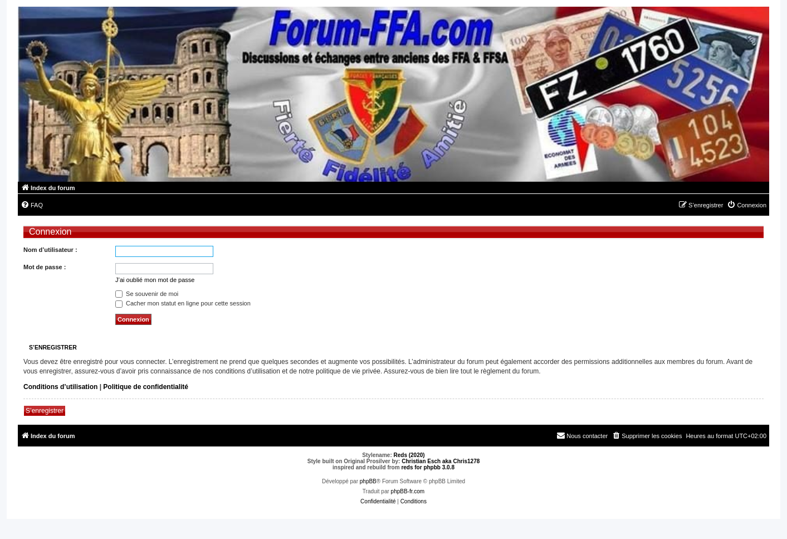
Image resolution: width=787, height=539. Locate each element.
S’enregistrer (44, 411)
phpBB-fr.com (408, 491)
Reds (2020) (409, 455)
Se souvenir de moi (146, 293)
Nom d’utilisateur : (50, 249)
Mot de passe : (44, 267)
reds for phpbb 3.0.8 (427, 467)
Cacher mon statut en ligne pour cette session (183, 303)
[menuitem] (32, 205)
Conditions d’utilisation (60, 387)
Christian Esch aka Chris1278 (441, 461)
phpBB (368, 481)
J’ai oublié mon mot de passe (154, 279)
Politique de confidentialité (145, 387)
